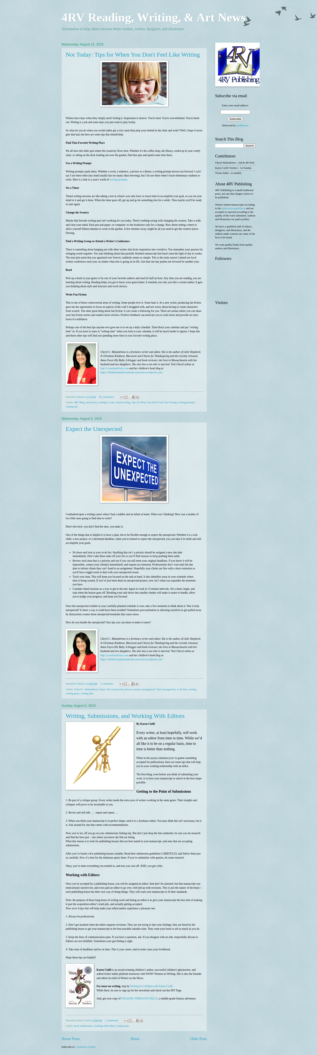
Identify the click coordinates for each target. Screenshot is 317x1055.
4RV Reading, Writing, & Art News (153, 17)
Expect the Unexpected (94, 428)
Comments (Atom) (85, 1047)
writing (192, 689)
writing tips (72, 406)
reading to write (106, 402)
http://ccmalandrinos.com (114, 368)
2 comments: (112, 1020)
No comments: (107, 397)
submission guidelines (233, 208)
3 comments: (107, 683)
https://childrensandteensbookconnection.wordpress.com (131, 372)
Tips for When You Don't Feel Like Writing (154, 402)
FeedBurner (242, 125)
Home (134, 1039)
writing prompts (186, 402)
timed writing (123, 402)
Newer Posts (70, 1039)
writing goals (72, 693)
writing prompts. (119, 179)
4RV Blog (79, 402)
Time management (166, 689)
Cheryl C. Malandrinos (86, 689)
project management (144, 689)
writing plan (87, 693)
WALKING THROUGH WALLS (139, 998)
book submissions (83, 1025)
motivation (91, 402)
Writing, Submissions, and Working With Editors (125, 715)
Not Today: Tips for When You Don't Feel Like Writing (133, 54)
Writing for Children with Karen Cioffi (151, 986)
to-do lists (182, 689)
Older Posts (198, 1039)
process (129, 689)
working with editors (105, 1025)
